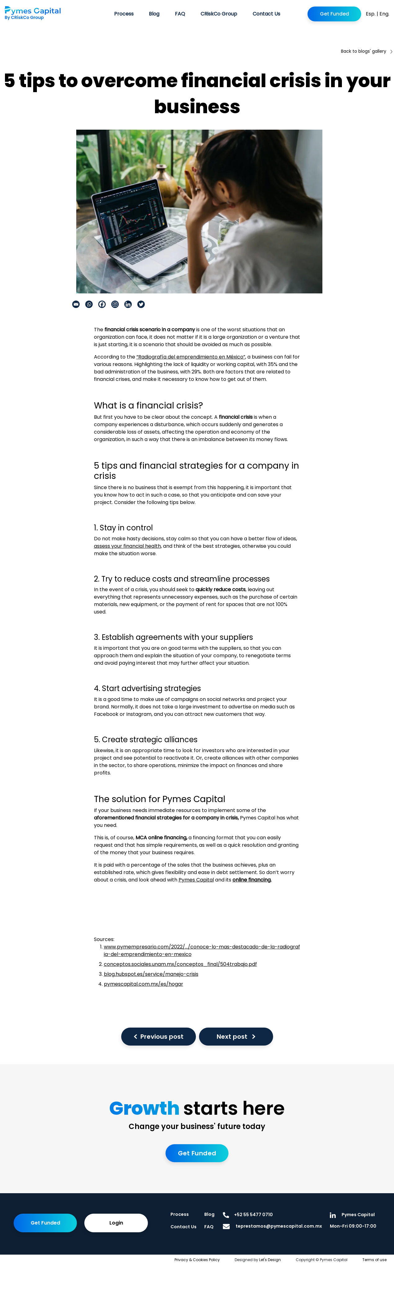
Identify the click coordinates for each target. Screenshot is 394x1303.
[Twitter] (141, 304)
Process (124, 13)
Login (116, 1222)
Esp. (370, 13)
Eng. (384, 13)
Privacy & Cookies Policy (197, 1259)
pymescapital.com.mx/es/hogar (143, 984)
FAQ (180, 13)
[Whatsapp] (89, 304)
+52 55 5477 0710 (248, 1215)
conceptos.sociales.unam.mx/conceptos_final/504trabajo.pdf (180, 964)
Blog (154, 13)
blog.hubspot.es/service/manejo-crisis (151, 974)
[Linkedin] (128, 304)
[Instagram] (115, 304)
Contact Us (266, 13)
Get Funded (334, 13)
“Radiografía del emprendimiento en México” (190, 356)
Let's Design (270, 1259)
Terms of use (374, 1259)
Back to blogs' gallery (366, 51)
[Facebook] (102, 304)
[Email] (76, 304)
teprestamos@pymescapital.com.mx (272, 1226)
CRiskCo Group (219, 13)
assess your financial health (127, 546)
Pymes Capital (196, 879)
